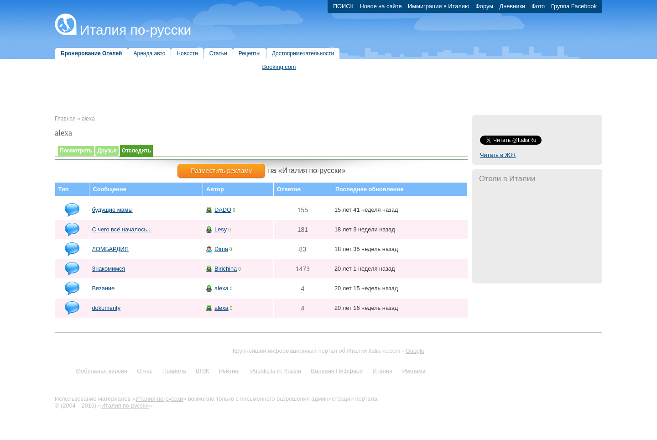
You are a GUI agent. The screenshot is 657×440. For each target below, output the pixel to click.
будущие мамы (112, 209)
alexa (88, 118)
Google (415, 350)
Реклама (413, 370)
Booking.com (279, 66)
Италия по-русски (135, 29)
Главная (65, 118)
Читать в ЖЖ (498, 155)
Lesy (220, 229)
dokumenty (106, 307)
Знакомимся (108, 268)
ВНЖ (202, 370)
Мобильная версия (101, 370)
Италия (382, 370)
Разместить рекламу (221, 170)
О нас (144, 370)
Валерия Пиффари (337, 370)
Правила (174, 370)
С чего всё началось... (122, 229)
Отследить (136, 150)
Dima (221, 249)
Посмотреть (76, 150)
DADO (222, 209)
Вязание (103, 288)
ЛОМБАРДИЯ (110, 249)
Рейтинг (229, 370)
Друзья (107, 150)
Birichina (225, 268)
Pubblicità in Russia (275, 370)
